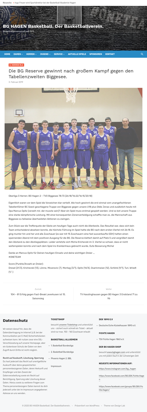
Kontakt (110, 54)
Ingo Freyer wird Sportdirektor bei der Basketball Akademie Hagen (45, 3)
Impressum (56, 366)
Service (58, 54)
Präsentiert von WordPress (87, 406)
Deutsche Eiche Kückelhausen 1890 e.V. (117, 325)
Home (7, 54)
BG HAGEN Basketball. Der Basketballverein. (53, 26)
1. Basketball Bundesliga (62, 345)
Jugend (44, 54)
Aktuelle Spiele (77, 54)
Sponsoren (95, 54)
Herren (30, 54)
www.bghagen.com (116, 352)
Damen (17, 54)
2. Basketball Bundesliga (62, 352)
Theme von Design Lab (114, 406)
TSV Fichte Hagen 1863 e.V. (111, 339)
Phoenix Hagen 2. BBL (61, 358)
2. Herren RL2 (16, 65)
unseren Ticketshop (68, 325)
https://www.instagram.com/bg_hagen (117, 369)
